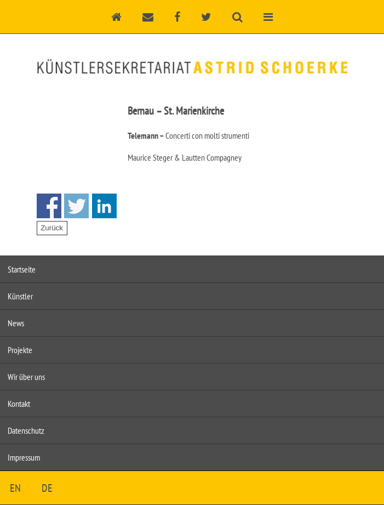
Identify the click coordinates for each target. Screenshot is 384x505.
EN (15, 488)
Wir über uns (26, 376)
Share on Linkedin (104, 206)
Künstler (20, 296)
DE (47, 488)
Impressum (24, 457)
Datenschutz (26, 430)
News (16, 322)
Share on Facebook (49, 206)
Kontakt (19, 403)
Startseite (22, 269)
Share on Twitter (76, 206)
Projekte (20, 349)
